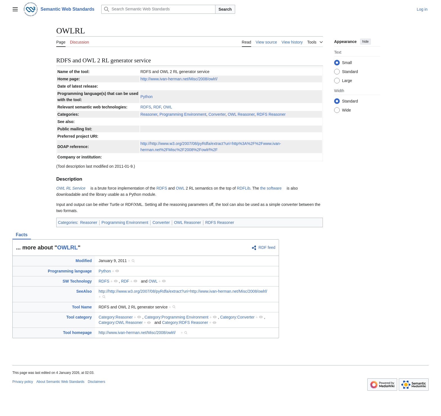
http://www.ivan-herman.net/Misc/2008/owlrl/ (178, 79)
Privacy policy (22, 382)
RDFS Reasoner (271, 114)
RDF (157, 107)
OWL (167, 107)
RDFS (145, 107)
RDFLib (243, 188)
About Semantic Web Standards (60, 382)
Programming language (70, 271)
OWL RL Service (71, 188)
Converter (217, 114)
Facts (22, 234)
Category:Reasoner (115, 317)
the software (271, 188)
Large (347, 80)
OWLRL (67, 247)
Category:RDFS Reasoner (185, 322)
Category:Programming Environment (176, 317)
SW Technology (77, 281)
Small (347, 62)
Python (146, 96)
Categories (67, 222)
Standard (350, 71)
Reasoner (148, 114)
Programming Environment (182, 114)
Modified (84, 260)
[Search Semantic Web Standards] (158, 9)
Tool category (79, 317)
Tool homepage (77, 332)
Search (225, 9)
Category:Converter (237, 317)
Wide (346, 110)
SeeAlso (84, 291)
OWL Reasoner (241, 114)
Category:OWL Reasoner (120, 322)
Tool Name (82, 307)
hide (365, 42)
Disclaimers (96, 382)
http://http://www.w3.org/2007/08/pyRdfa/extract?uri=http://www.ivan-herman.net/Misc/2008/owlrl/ (182, 291)
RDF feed (266, 247)
